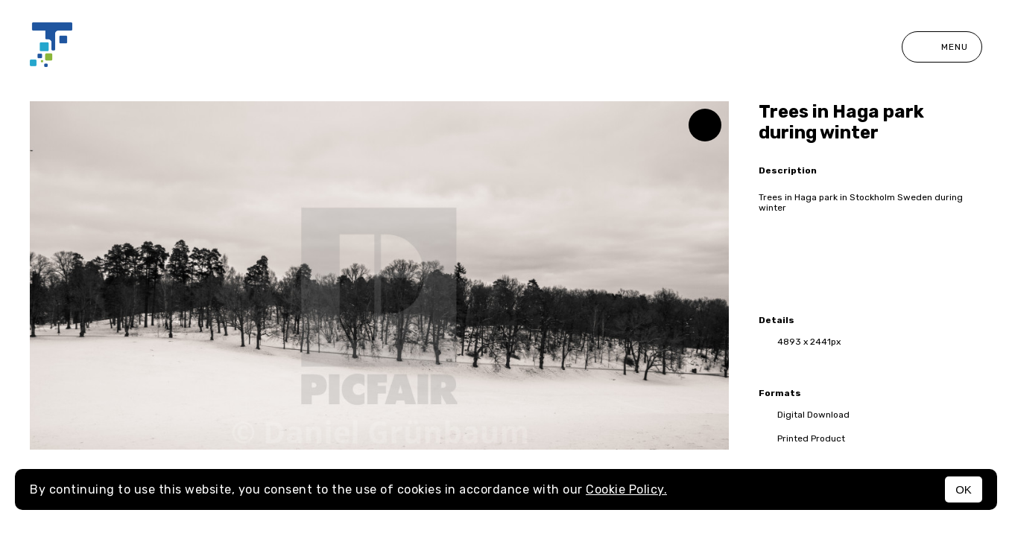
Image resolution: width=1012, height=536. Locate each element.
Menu (942, 47)
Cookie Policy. (626, 489)
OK (963, 489)
